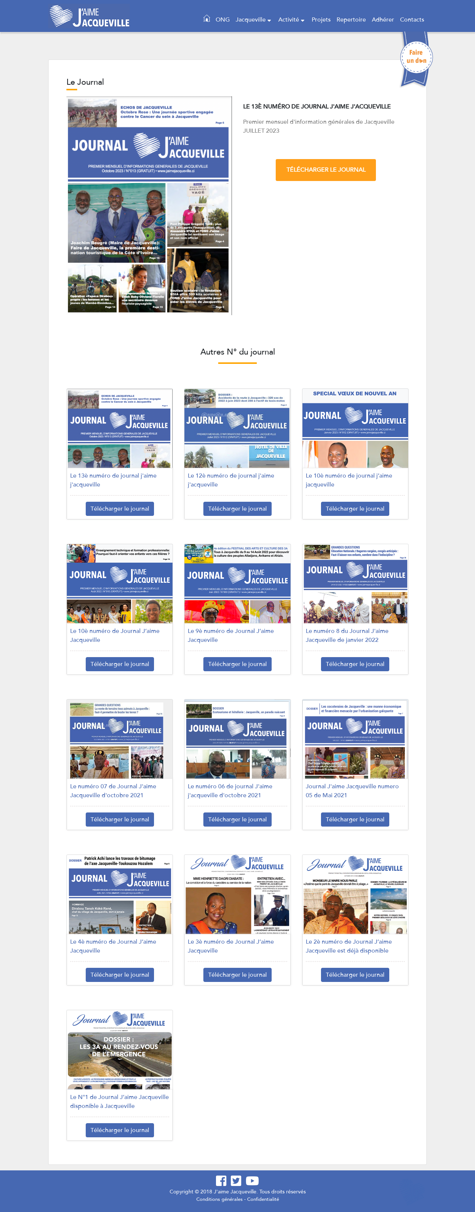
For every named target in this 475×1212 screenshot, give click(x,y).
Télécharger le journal (326, 170)
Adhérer (383, 19)
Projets (321, 19)
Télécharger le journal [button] (120, 509)
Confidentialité (263, 1199)
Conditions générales (219, 1199)
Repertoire (351, 19)
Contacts (412, 19)
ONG (223, 19)
